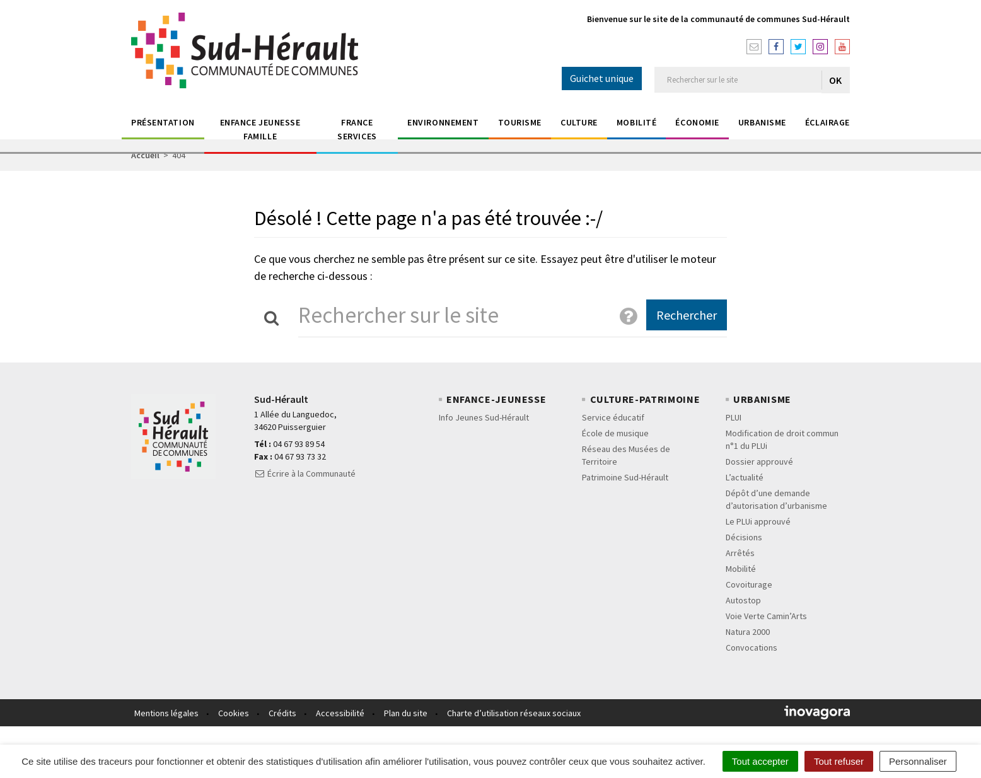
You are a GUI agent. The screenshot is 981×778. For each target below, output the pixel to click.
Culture (579, 122)
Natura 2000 (748, 631)
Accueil (145, 155)
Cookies (233, 713)
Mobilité (636, 122)
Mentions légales (166, 713)
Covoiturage (749, 584)
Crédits (282, 713)
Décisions (744, 537)
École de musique (615, 433)
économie (697, 122)
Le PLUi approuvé (758, 521)
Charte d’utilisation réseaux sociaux (514, 713)
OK (835, 80)
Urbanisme (762, 122)
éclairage (827, 122)
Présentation (163, 122)
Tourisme (520, 122)
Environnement (443, 122)
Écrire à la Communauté (305, 473)
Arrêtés (740, 553)
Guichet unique (602, 78)
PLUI (733, 417)
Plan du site (405, 713)
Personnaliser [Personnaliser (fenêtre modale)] (918, 761)
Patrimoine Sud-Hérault (625, 477)
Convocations (751, 647)
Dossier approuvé (759, 461)
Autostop (743, 600)
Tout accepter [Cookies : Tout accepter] (760, 761)
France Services (356, 129)
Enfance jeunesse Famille (260, 129)
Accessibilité (340, 713)
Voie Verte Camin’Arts (766, 616)
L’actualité (744, 477)
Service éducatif (613, 417)
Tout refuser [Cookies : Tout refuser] (839, 761)
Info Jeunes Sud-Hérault (484, 417)
